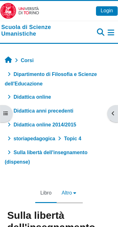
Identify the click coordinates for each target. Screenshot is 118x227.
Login (107, 10)
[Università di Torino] (19, 10)
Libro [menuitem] (46, 192)
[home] (39, 31)
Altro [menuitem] (67, 192)
